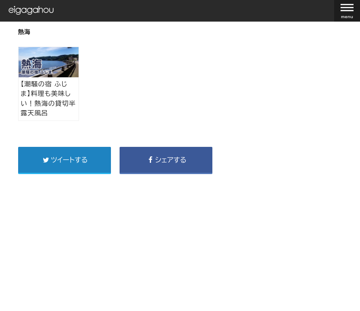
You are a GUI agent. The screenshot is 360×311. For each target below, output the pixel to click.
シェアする (165, 159)
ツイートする (64, 159)
